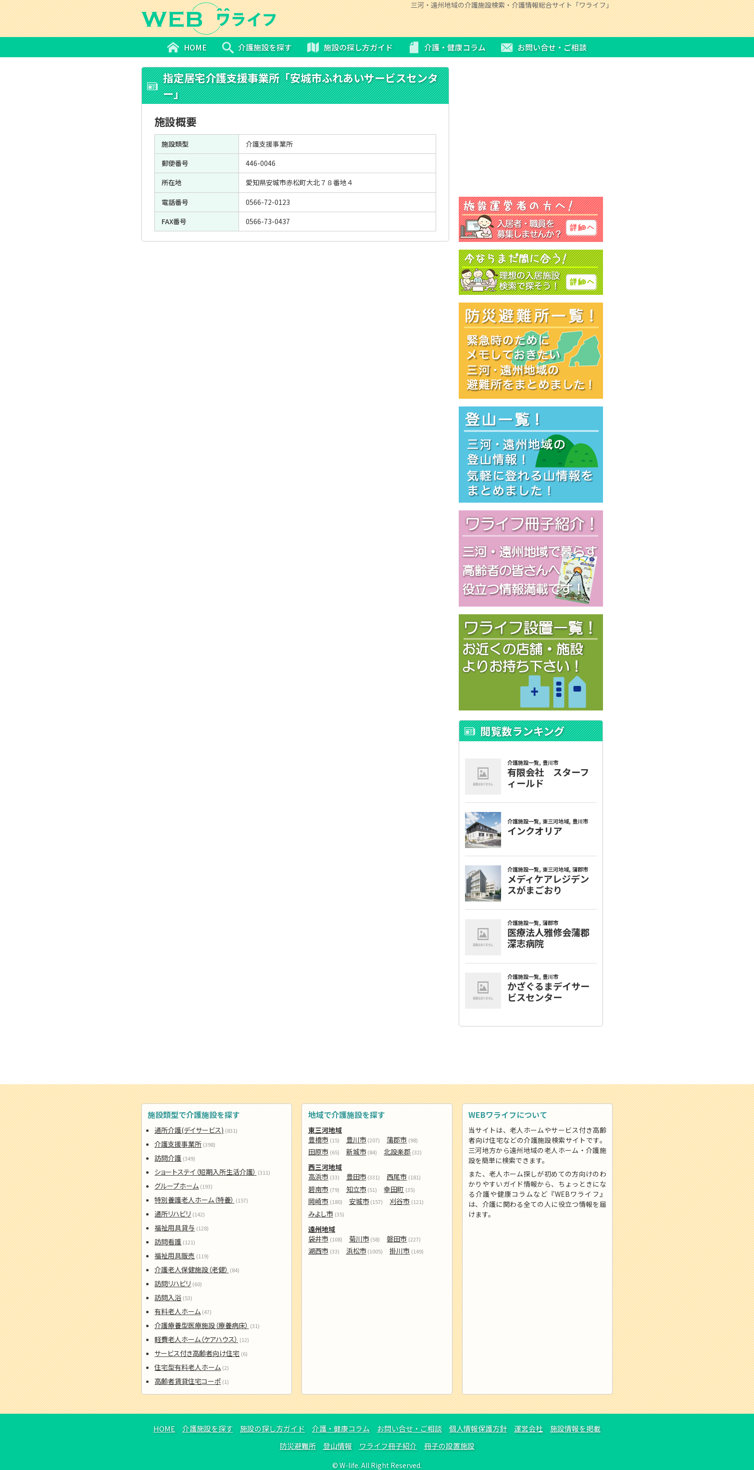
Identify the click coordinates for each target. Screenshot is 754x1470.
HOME (164, 1428)
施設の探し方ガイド (272, 1428)
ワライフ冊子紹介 (388, 1446)
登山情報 (337, 1446)
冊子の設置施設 (449, 1446)
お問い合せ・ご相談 (409, 1428)
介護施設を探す (207, 1428)
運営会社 (528, 1428)
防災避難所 (298, 1446)
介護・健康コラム (341, 1428)
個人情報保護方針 (478, 1428)
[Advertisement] (295, 311)
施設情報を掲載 (575, 1428)
